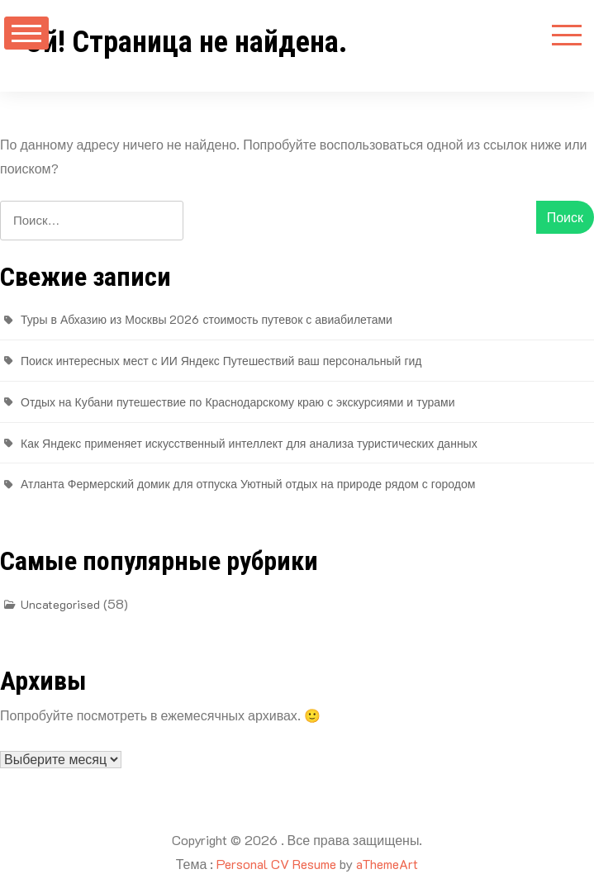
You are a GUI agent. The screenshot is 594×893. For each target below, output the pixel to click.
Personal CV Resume (276, 863)
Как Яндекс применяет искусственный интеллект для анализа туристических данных (249, 443)
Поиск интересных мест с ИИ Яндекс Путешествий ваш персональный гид (221, 360)
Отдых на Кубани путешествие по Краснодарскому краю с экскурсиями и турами (238, 402)
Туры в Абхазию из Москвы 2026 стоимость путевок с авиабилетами (206, 319)
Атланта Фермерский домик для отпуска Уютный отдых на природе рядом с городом (248, 484)
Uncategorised (60, 604)
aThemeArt (387, 863)
